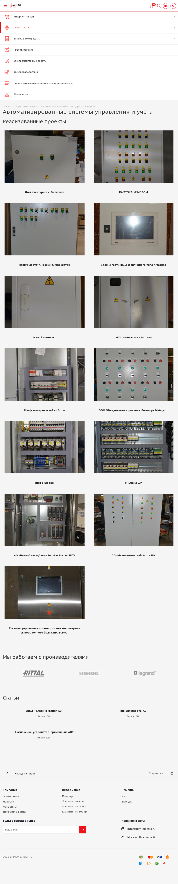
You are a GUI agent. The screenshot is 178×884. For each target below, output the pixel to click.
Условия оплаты (73, 801)
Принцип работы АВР (133, 710)
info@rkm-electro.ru (141, 829)
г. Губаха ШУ (133, 482)
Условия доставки (74, 806)
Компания (10, 790)
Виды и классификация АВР (44, 710)
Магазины (10, 806)
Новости (8, 801)
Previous (5, 673)
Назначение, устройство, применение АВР (44, 732)
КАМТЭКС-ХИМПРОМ (133, 192)
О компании (11, 796)
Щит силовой (44, 482)
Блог (124, 796)
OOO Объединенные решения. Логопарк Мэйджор (133, 410)
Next (172, 673)
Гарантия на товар (74, 811)
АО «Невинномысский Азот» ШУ (133, 555)
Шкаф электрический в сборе (44, 410)
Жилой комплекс (44, 337)
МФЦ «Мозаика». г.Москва (133, 337)
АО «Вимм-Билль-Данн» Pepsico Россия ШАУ (44, 555)
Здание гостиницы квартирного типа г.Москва (133, 265)
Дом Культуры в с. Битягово (44, 192)
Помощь (67, 796)
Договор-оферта (14, 811)
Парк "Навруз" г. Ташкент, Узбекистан (44, 265)
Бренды (126, 801)
